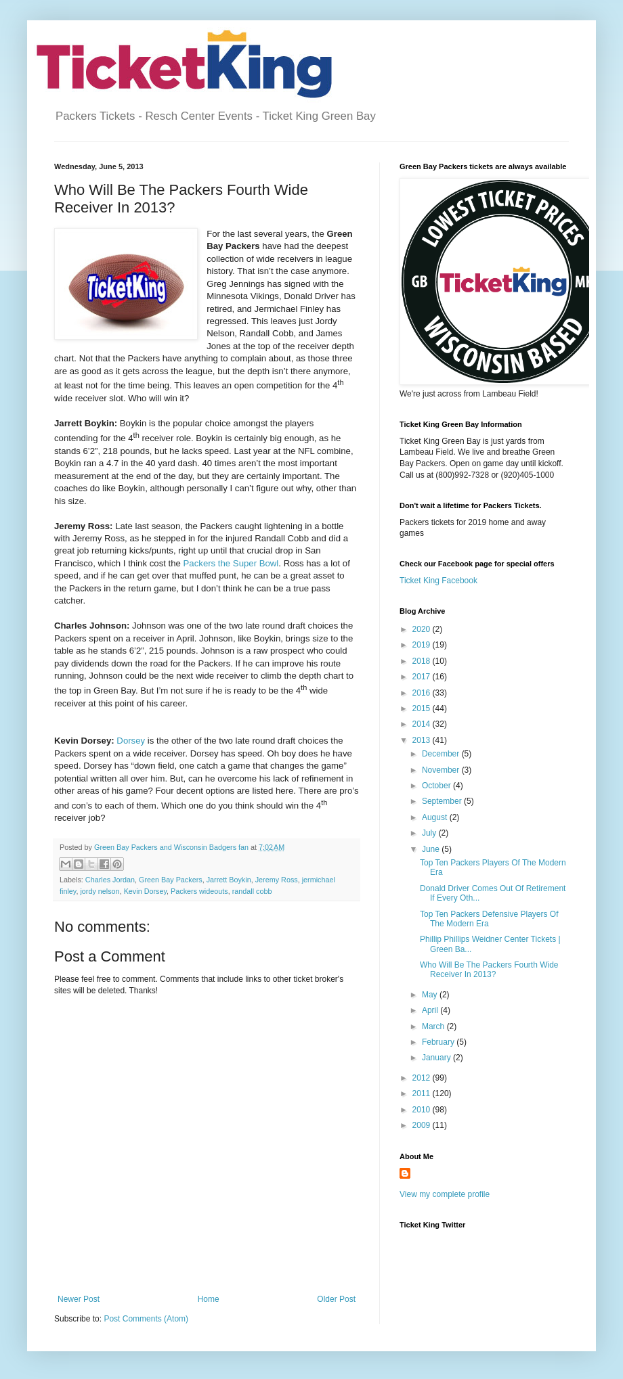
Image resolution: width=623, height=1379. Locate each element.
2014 (422, 724)
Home (208, 1299)
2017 (422, 676)
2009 (422, 1125)
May (430, 994)
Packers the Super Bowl (231, 563)
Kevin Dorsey (145, 891)
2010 (422, 1109)
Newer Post (79, 1299)
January (437, 1057)
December (442, 754)
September (443, 801)
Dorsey (130, 741)
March (434, 1026)
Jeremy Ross (276, 880)
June (432, 849)
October (437, 785)
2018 (422, 661)
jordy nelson (99, 891)
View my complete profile (445, 1194)
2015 (422, 708)
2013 (422, 740)
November (442, 770)
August (436, 817)
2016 (422, 693)
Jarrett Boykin (229, 880)
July (430, 833)
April (431, 1010)
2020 (422, 629)
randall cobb (252, 891)
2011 (422, 1093)
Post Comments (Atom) (146, 1319)
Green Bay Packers (170, 880)
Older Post (336, 1299)
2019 (422, 645)
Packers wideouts (199, 891)
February (439, 1042)
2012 (422, 1078)
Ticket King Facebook (438, 580)
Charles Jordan (110, 880)
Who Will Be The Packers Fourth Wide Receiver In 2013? (489, 969)
